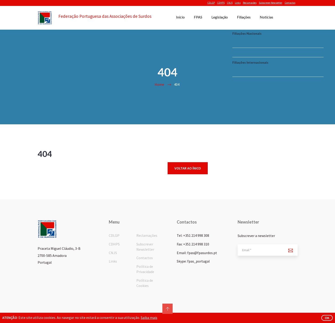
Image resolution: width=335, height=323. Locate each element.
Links (238, 2)
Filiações (244, 17)
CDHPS (221, 2)
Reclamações (250, 2)
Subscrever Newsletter (270, 2)
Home (159, 84)
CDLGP (211, 2)
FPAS (198, 17)
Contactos (290, 2)
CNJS (230, 2)
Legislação (219, 17)
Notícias (266, 17)
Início (180, 17)
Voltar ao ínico (187, 168)
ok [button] (327, 317)
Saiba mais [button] (149, 317)
